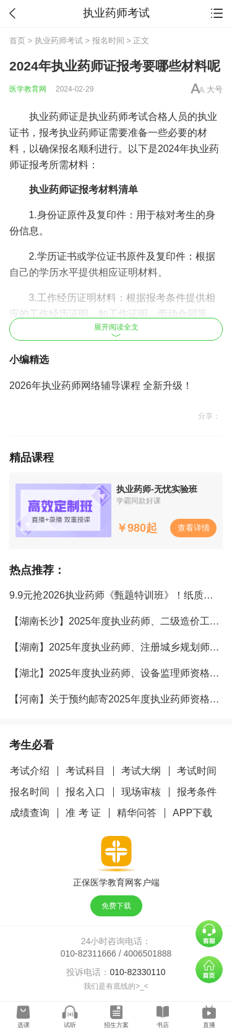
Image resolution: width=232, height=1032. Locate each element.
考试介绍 (29, 770)
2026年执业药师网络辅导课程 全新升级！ (100, 385)
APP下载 (192, 813)
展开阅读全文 (116, 330)
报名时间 (108, 40)
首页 (17, 40)
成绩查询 (29, 813)
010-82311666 (88, 953)
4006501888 (148, 953)
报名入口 (85, 792)
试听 (70, 1024)
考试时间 (197, 770)
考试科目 (85, 770)
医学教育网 (27, 89)
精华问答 (137, 813)
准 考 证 (83, 813)
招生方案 (116, 1024)
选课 (23, 1024)
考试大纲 (141, 770)
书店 (163, 1024)
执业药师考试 (59, 40)
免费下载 (116, 906)
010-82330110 (137, 972)
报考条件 (197, 792)
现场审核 (141, 792)
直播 (209, 1024)
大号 (215, 89)
